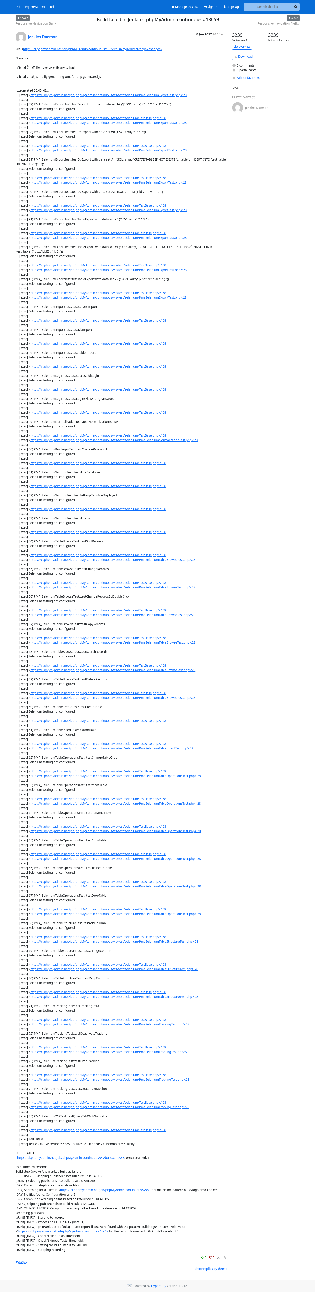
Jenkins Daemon (43, 36)
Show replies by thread (211, 1269)
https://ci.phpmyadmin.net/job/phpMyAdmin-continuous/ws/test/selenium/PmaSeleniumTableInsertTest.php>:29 (111, 748)
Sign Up (231, 7)
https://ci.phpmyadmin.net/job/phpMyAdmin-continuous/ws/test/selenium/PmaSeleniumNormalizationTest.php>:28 (114, 440)
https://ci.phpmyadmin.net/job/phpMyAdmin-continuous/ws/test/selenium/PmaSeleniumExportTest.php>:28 (108, 95)
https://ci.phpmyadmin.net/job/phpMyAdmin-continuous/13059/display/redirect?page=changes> (92, 49)
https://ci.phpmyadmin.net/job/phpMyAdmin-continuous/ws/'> (63, 1231)
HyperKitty (158, 1286)
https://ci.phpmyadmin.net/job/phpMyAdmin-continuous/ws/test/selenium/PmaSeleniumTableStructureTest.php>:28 (114, 941)
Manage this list (185, 7)
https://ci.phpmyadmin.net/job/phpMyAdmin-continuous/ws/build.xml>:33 (70, 1158)
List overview (242, 46)
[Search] (296, 7)
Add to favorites (246, 78)
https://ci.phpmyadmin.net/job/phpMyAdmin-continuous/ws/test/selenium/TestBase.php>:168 (98, 118)
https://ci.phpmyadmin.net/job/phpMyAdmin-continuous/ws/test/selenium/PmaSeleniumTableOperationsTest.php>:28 (115, 776)
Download (243, 56)
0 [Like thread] (204, 1257)
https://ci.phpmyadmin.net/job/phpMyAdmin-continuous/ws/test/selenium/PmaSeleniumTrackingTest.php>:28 (109, 1024)
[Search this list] (268, 7)
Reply (21, 1262)
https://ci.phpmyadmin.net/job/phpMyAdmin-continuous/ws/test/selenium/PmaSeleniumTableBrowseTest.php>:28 (112, 560)
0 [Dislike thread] (212, 1257)
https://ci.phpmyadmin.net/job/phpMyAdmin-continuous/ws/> (105, 1190)
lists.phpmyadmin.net (35, 6)
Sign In (210, 7)
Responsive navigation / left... (278, 23)
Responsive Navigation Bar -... (37, 23)
